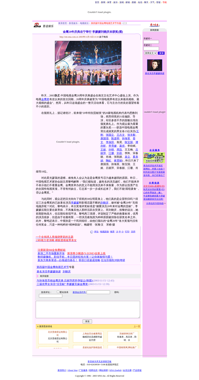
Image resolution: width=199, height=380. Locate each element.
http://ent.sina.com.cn (69, 37)
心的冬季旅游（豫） (153, 192)
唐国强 (104, 138)
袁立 (127, 156)
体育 (109, 2)
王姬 (103, 149)
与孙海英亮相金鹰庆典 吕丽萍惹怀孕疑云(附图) (65, 280)
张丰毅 (131, 134)
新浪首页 (62, 23)
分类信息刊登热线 (154, 203)
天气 (152, 2)
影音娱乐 (73, 23)
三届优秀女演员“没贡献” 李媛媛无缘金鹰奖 (62, 284)
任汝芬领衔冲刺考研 (113, 260)
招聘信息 (93, 370)
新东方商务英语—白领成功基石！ (58, 260)
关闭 (133, 231)
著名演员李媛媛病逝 (154, 73)
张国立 (110, 134)
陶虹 (108, 160)
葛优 (122, 145)
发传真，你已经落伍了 (154, 175)
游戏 (122, 2)
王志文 (121, 134)
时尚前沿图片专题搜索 (154, 172)
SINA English (115, 370)
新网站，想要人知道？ (154, 169)
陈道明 (115, 138)
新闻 (103, 2)
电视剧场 (104, 231)
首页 (97, 2)
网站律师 (103, 370)
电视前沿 (84, 23)
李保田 (110, 142)
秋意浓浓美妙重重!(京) (154, 189)
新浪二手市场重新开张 (51, 253)
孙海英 (126, 138)
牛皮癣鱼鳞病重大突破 (154, 196)
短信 (140, 2)
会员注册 (127, 370)
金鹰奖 (45, 99)
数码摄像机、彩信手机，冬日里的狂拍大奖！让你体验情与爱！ (75, 256)
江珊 (111, 153)
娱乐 (115, 2)
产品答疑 (137, 370)
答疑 (158, 2)
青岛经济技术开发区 (153, 165)
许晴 (111, 149)
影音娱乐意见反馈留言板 (99, 361)
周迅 (119, 149)
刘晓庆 (104, 202)
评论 (96, 231)
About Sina (72, 370)
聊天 (146, 2)
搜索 (134, 2)
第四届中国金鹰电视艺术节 (53, 267)
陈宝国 (129, 142)
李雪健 (113, 145)
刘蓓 (119, 153)
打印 (127, 231)
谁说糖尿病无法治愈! (153, 199)
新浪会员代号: (77, 292)
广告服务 (83, 370)
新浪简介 (62, 370)
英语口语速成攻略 (89, 260)
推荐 (112, 231)
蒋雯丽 (118, 160)
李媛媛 (75, 202)
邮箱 (128, 2)
